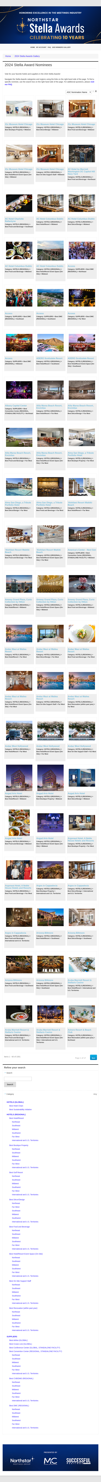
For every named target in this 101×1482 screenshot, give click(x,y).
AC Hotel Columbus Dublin (49, 219)
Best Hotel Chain (16, 1106)
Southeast (16, 1126)
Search (10, 1084)
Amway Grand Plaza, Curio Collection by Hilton (18, 600)
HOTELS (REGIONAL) (16, 1114)
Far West (15, 1137)
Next (93, 1058)
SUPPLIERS (12, 1337)
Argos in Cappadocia (46, 886)
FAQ (49, 47)
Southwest (16, 1133)
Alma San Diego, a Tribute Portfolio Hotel (81, 454)
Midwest (15, 1129)
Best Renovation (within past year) (23, 1308)
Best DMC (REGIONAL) (19, 1406)
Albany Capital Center (16, 406)
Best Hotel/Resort (16, 1118)
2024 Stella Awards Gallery (27, 56)
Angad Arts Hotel (13, 793)
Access (71, 266)
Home (32, 47)
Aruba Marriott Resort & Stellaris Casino (80, 981)
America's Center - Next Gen (82, 550)
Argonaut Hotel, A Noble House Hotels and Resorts (81, 839)
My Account (41, 47)
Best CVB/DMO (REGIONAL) (21, 1378)
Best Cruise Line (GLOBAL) (20, 1344)
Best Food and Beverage (19, 1227)
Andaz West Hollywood (16, 746)
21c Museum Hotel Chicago (18, 124)
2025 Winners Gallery (61, 47)
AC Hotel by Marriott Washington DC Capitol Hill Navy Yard (81, 171)
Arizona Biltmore (44, 933)
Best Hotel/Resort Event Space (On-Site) (26, 1254)
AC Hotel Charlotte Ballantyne (14, 220)
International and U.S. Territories (25, 1140)
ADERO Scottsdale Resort (49, 358)
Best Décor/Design (17, 1200)
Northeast (16, 1122)
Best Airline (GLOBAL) (18, 1340)
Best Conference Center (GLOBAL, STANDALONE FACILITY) (34, 1348)
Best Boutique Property (18, 1145)
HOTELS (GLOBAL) (15, 1102)
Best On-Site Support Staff (20, 1281)
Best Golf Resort (16, 1172)
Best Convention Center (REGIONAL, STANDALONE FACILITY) (35, 1351)
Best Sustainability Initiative (20, 1109)
